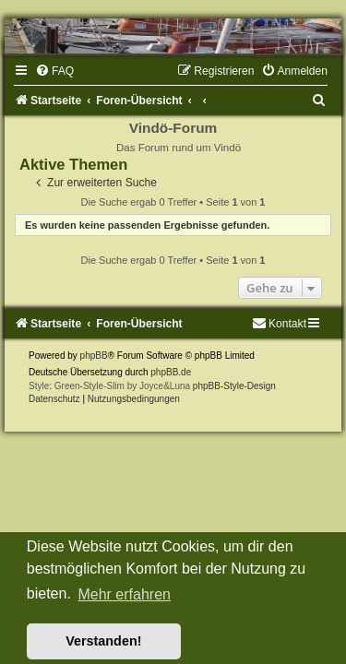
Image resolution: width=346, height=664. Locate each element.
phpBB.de (170, 372)
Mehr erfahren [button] (124, 594)
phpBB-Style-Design (234, 386)
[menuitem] (54, 71)
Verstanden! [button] (103, 641)
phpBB (94, 355)
